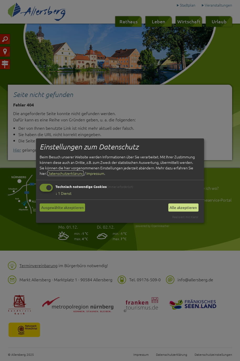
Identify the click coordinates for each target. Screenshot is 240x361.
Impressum (95, 173)
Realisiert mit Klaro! (185, 217)
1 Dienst (63, 193)
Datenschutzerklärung (66, 173)
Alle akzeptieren (183, 207)
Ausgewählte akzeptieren (62, 207)
